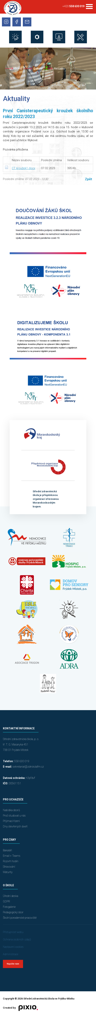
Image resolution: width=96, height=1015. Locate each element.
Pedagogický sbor (13, 912)
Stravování (9, 866)
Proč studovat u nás (14, 815)
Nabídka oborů (11, 810)
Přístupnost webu (13, 932)
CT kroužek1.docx (23, 168)
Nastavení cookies (13, 946)
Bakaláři (7, 850)
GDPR (6, 901)
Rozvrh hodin (10, 861)
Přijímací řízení (11, 821)
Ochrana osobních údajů (17, 939)
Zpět (88, 179)
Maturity (8, 872)
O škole (37, 68)
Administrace (10, 954)
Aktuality (59, 68)
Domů (18, 68)
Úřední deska (10, 896)
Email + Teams (11, 855)
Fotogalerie (9, 906)
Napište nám (13, 964)
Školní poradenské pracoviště (20, 917)
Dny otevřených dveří (15, 826)
